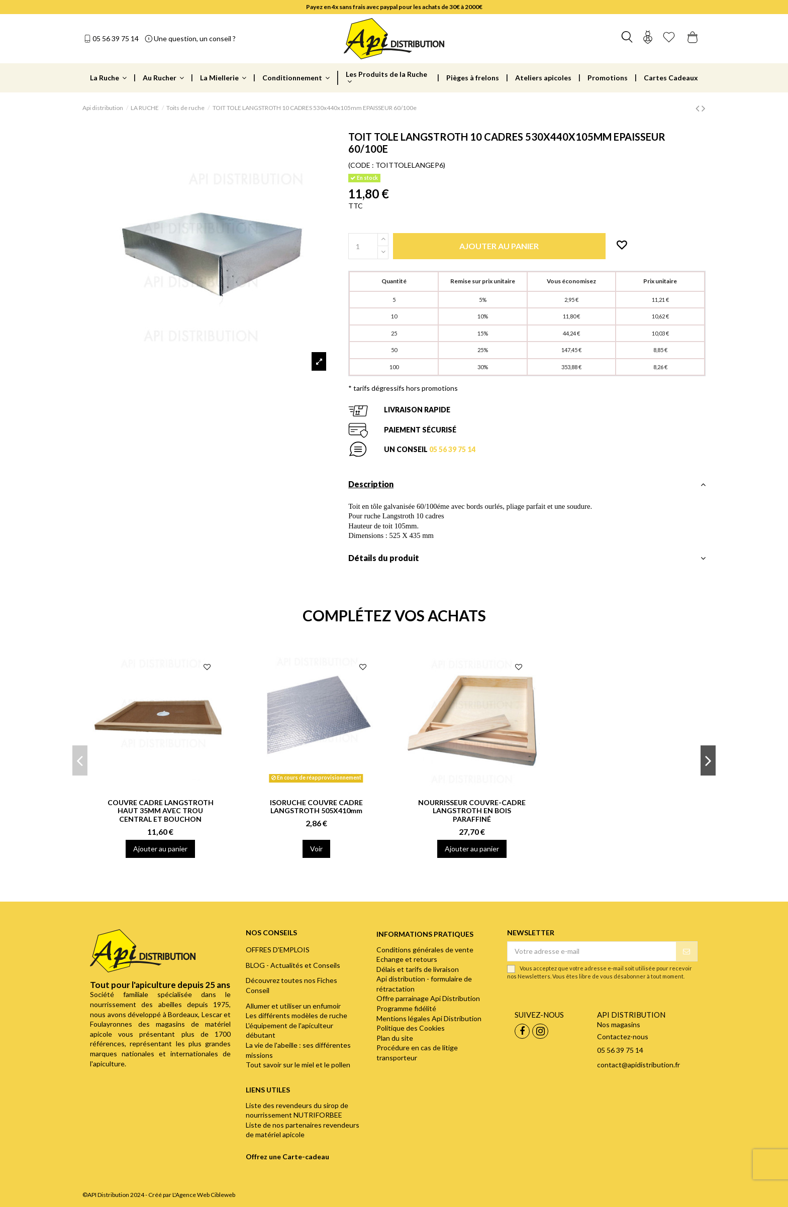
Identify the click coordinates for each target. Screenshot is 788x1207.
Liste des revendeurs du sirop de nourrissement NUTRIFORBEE (297, 1110)
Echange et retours (406, 959)
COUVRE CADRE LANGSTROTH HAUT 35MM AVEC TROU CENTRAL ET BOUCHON (161, 811)
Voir (316, 848)
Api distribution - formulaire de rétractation (424, 983)
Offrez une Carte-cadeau (287, 1156)
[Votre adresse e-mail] (591, 951)
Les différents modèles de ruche (296, 1015)
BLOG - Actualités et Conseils (293, 965)
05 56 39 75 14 (115, 38)
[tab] (527, 487)
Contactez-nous (622, 1036)
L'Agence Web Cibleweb (203, 1194)
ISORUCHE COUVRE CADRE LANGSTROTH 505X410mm (316, 806)
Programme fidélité (406, 1008)
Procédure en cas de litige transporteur (417, 1052)
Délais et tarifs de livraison (417, 969)
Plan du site (394, 1038)
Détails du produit (527, 558)
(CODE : (361, 165)
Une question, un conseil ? (195, 38)
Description (527, 484)
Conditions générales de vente (424, 949)
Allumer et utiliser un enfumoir (293, 1006)
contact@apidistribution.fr (638, 1064)
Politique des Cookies (410, 1028)
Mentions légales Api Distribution (428, 1018)
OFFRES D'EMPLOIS (278, 949)
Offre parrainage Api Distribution (428, 998)
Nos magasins (618, 1024)
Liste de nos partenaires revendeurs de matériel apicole (302, 1130)
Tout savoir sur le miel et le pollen (298, 1064)
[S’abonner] (686, 951)
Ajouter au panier (160, 848)
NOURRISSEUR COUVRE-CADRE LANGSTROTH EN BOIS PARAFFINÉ (472, 811)
